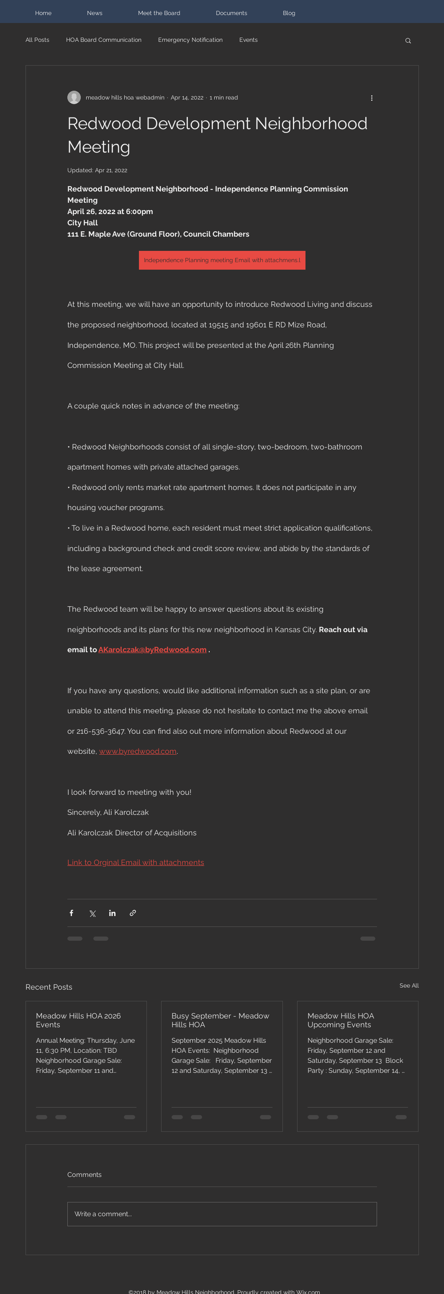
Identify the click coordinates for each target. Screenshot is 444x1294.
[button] (408, 40)
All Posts (37, 39)
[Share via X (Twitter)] (92, 913)
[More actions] (372, 97)
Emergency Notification (190, 39)
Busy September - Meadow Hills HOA (220, 1020)
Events (248, 39)
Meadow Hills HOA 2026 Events (78, 1020)
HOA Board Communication (103, 39)
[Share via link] (133, 913)
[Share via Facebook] (71, 913)
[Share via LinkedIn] (112, 913)
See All (409, 985)
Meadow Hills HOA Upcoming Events (341, 1020)
